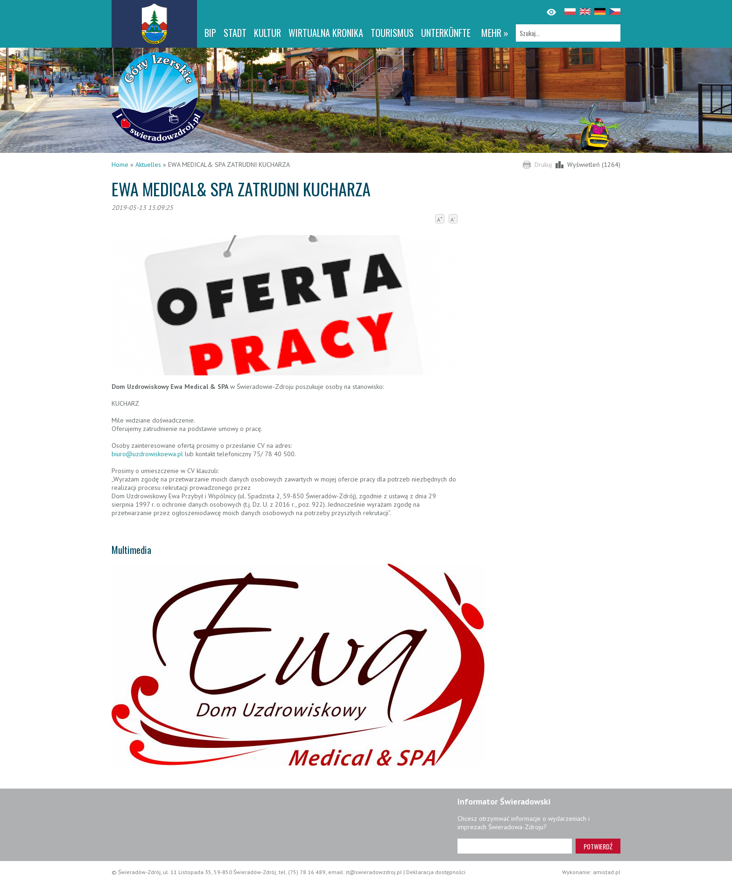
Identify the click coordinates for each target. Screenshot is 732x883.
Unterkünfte (446, 33)
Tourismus (392, 33)
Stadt (235, 33)
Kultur (267, 33)
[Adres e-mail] (514, 846)
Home (120, 164)
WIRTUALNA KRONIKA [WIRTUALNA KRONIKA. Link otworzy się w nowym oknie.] (326, 33)
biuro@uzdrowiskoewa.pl (147, 454)
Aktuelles (148, 164)
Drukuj (543, 164)
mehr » (494, 33)
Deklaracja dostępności (435, 872)
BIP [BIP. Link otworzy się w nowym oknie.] (210, 33)
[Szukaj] (568, 33)
